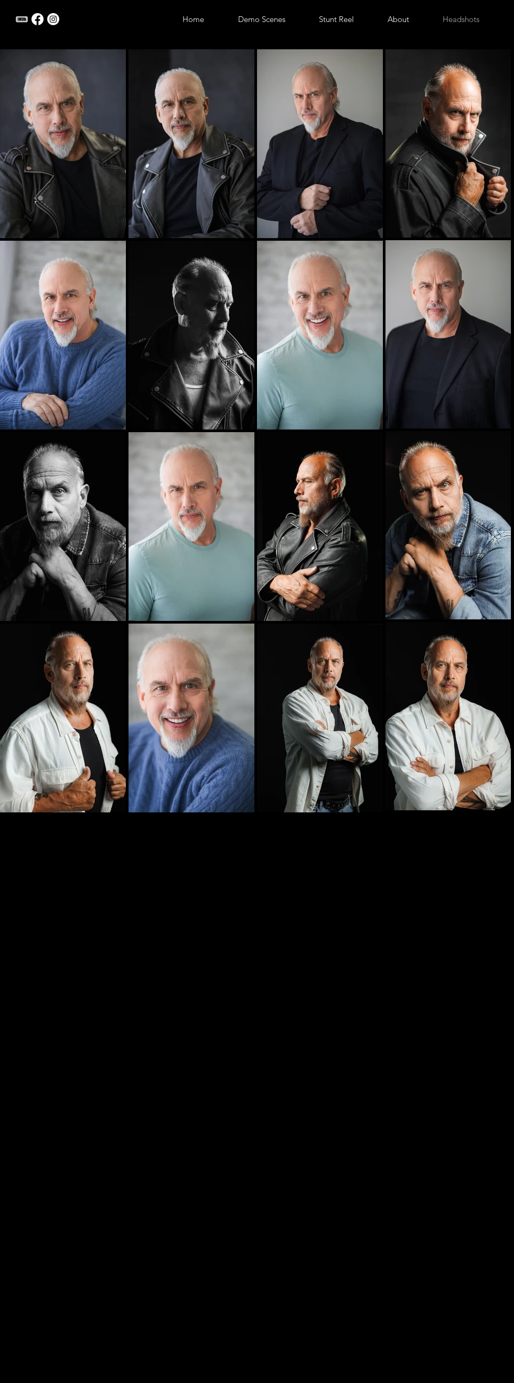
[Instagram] (53, 19)
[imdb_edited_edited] (22, 19)
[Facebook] (37, 19)
